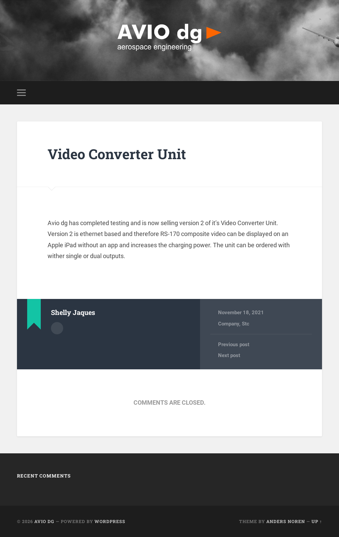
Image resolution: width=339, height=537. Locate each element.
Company (228, 324)
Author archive (57, 328)
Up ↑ (316, 521)
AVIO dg (44, 521)
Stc (245, 324)
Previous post (233, 344)
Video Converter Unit (117, 154)
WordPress (109, 521)
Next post (229, 355)
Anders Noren (285, 521)
